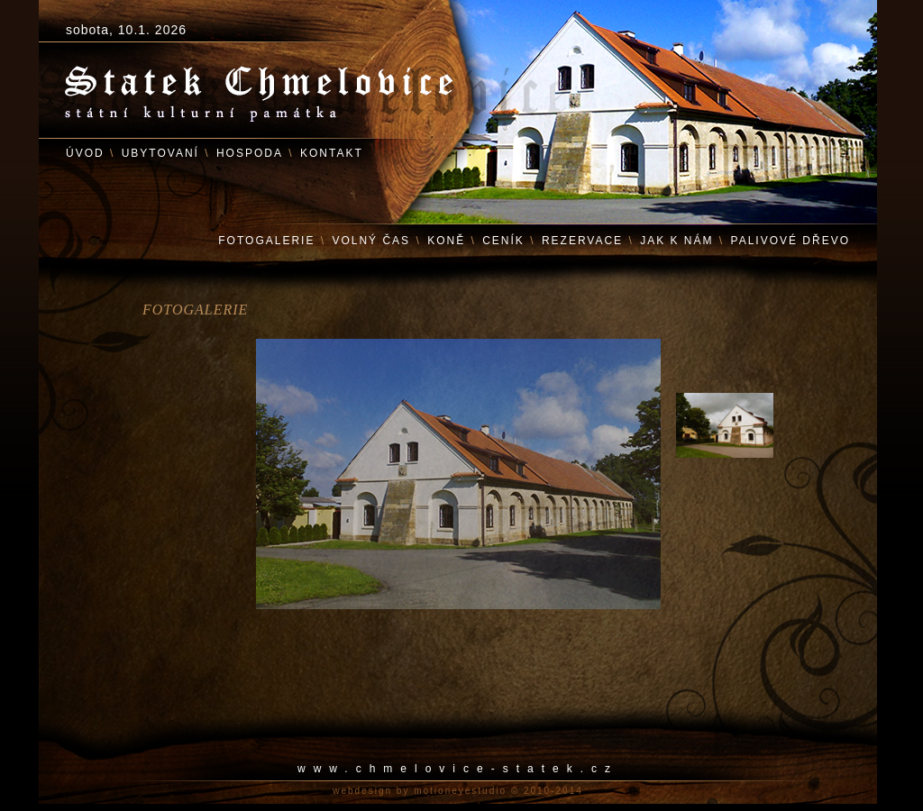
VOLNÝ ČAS (371, 240)
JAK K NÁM (676, 240)
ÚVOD (85, 153)
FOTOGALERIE (266, 240)
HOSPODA (249, 153)
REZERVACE (582, 240)
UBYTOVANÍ (160, 153)
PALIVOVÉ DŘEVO (790, 240)
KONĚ (446, 240)
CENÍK (503, 240)
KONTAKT (331, 153)
